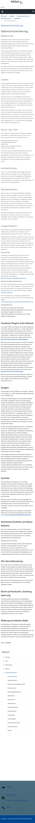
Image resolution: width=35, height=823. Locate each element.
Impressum (11, 794)
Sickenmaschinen (6, 18)
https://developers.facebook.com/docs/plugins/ (14, 339)
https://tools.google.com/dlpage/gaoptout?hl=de (14, 278)
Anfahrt (10, 786)
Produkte (11, 16)
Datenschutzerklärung (12, 25)
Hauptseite (17, 18)
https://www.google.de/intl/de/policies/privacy (18, 515)
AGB (8, 807)
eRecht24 (8, 642)
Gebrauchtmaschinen (23, 16)
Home (4, 16)
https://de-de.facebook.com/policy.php (12, 371)
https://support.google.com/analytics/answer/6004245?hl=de (17, 302)
